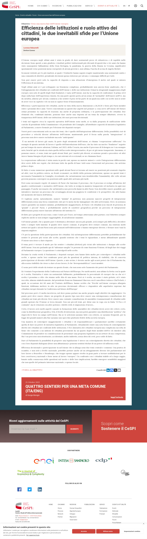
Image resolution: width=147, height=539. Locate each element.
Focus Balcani (116, 522)
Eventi (114, 508)
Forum (34, 15)
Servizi (89, 6)
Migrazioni (73, 517)
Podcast (102, 514)
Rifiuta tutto (108, 531)
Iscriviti (74, 429)
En (124, 6)
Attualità (115, 514)
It (129, 6)
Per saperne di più (32, 535)
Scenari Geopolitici (76, 508)
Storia (60, 508)
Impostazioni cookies (132, 531)
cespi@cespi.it (23, 519)
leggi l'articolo (117, 397)
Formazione (103, 511)
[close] (143, 523)
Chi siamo (42, 6)
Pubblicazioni (74, 6)
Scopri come (118, 426)
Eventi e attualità (108, 6)
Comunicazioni (117, 517)
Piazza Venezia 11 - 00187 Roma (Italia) (30, 516)
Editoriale (115, 511)
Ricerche (57, 6)
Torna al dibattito (32, 370)
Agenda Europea (75, 511)
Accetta (84, 531)
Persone (60, 511)
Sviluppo (72, 514)
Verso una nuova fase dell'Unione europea (51, 15)
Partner (60, 517)
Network (60, 514)
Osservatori (73, 520)
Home (30, 6)
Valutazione (103, 508)
